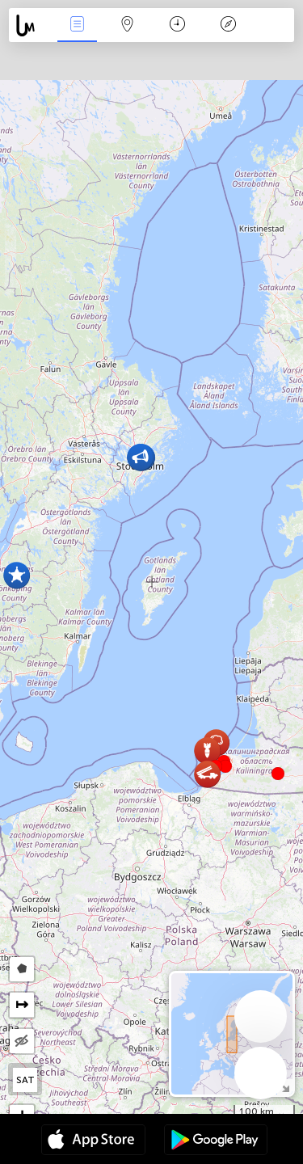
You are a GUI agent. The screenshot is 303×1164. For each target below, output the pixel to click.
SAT (25, 1080)
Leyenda (228, 25)
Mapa (128, 25)
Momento (177, 25)
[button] (225, 766)
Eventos (77, 25)
